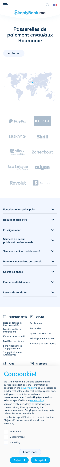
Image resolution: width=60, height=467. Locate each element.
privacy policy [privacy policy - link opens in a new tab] (28, 387)
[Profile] (47, 5)
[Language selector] (54, 5)
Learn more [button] (30, 452)
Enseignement (12, 230)
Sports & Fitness (13, 271)
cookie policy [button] (37, 400)
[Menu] (5, 4)
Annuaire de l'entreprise (43, 343)
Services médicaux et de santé (21, 251)
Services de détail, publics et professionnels (18, 240)
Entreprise (35, 328)
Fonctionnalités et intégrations (12, 330)
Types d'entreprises (40, 333)
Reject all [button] (19, 460)
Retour (16, 53)
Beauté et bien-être (15, 219)
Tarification (36, 323)
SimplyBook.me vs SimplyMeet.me (12, 347)
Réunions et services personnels (22, 261)
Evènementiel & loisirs (16, 282)
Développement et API (42, 338)
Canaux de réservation (15, 336)
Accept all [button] (40, 460)
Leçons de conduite (15, 292)
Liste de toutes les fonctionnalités (13, 324)
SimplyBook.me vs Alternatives (12, 353)
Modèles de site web (14, 341)
